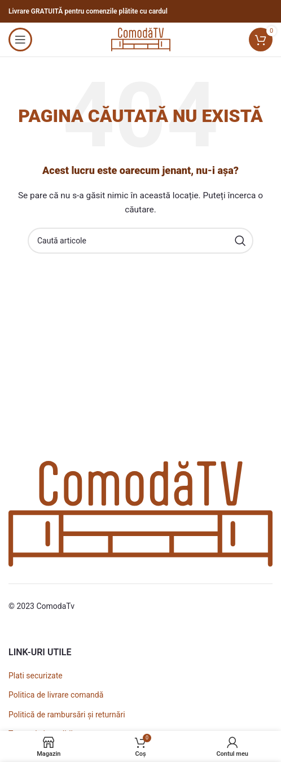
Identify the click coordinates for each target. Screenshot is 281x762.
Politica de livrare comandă (55, 694)
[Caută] (140, 241)
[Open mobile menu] (20, 39)
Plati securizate (35, 675)
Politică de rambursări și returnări (66, 714)
